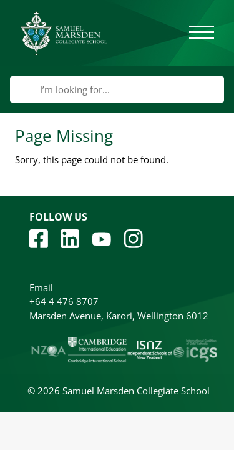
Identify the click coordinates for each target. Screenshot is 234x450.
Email (41, 287)
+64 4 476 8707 (64, 301)
